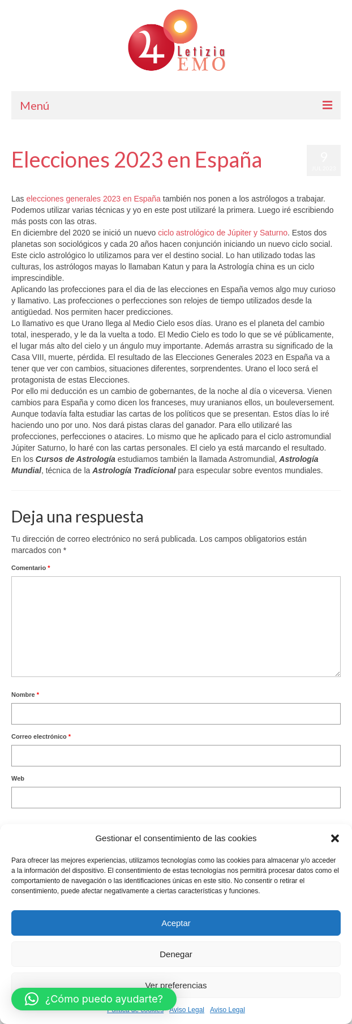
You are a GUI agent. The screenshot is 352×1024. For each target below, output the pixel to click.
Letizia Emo (44, 181)
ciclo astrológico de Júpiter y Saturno (222, 232)
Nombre (25, 694)
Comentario (30, 567)
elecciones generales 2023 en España (93, 198)
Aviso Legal (186, 1010)
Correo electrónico (41, 736)
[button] (335, 838)
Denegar (176, 954)
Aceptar (176, 923)
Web (17, 778)
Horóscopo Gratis (143, 181)
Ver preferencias (176, 985)
